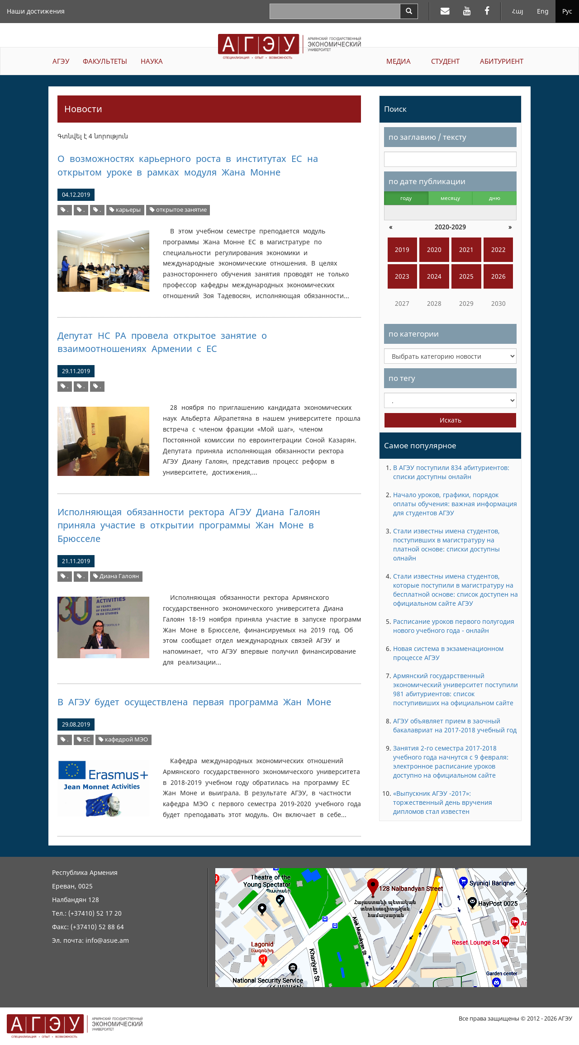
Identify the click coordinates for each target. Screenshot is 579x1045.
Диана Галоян (116, 576)
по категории (414, 333)
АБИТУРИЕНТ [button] (501, 61)
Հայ (517, 11)
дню (494, 198)
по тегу (402, 378)
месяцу (450, 198)
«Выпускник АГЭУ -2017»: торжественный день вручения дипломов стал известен (442, 802)
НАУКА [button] (152, 61)
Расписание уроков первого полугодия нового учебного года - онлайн (453, 626)
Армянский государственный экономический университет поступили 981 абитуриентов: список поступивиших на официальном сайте (455, 689)
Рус (567, 11)
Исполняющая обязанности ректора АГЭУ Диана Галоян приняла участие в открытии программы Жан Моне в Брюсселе (188, 525)
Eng (543, 11)
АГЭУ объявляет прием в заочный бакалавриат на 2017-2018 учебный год (455, 725)
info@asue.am (107, 940)
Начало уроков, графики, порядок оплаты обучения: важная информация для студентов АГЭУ (455, 503)
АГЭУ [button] (60, 61)
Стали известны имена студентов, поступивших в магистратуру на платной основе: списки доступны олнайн (446, 544)
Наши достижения (36, 11)
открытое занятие (178, 210)
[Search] (409, 11)
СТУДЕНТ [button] (445, 61)
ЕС (83, 739)
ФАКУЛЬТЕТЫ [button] (105, 61)
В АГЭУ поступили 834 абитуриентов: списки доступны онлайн (451, 472)
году (406, 198)
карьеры (125, 210)
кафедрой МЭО (123, 739)
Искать (450, 420)
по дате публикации (427, 181)
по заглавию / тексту (427, 137)
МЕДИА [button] (398, 61)
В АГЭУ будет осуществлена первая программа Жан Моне (194, 702)
